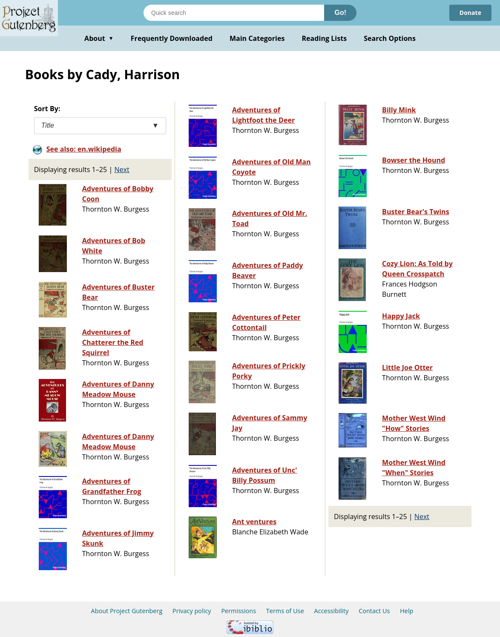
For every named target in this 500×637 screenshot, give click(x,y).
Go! (340, 12)
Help (406, 611)
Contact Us (374, 611)
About (99, 38)
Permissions (238, 611)
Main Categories (257, 38)
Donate (470, 13)
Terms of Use (285, 611)
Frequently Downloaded (172, 38)
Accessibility (331, 611)
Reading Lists (324, 38)
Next (121, 169)
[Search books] (234, 13)
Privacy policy (191, 611)
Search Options (390, 38)
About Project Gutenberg (127, 611)
